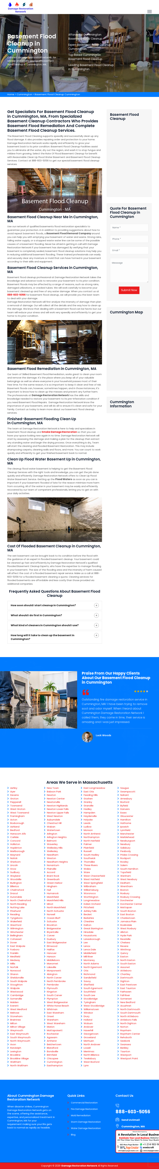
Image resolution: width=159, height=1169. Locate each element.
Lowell (87, 1047)
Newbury (125, 844)
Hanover (52, 953)
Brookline (15, 1054)
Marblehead (127, 837)
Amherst (52, 1040)
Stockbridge (91, 998)
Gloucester (126, 816)
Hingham (52, 886)
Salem (124, 865)
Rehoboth (126, 1037)
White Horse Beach (58, 1005)
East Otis (89, 791)
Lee (86, 942)
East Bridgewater (57, 942)
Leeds (87, 823)
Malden (14, 1002)
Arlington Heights (57, 837)
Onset (50, 1016)
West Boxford (91, 1061)
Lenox (87, 946)
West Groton (17, 809)
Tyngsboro (16, 918)
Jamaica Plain (128, 921)
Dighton (124, 981)
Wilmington (16, 928)
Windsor (88, 1012)
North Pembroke (56, 981)
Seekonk (125, 1040)
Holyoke (88, 819)
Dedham (125, 882)
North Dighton (128, 1023)
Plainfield (89, 847)
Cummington (24, 94)
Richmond (89, 974)
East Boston (127, 914)
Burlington (16, 882)
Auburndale (53, 819)
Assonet (125, 967)
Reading (15, 914)
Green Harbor (54, 882)
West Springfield (93, 882)
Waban (51, 826)
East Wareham (55, 1012)
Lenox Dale (90, 949)
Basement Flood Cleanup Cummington (57, 94)
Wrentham (126, 886)
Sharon (14, 974)
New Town (53, 788)
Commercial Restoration (84, 1102)
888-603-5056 (16, 294)
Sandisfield (90, 977)
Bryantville (53, 932)
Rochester (53, 1033)
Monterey (89, 960)
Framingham (17, 816)
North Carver (54, 977)
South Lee (89, 995)
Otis (86, 970)
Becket (88, 914)
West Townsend (19, 812)
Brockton (52, 925)
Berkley (124, 1047)
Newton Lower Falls (58, 809)
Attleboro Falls (128, 1019)
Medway (15, 960)
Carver (51, 935)
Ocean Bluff (53, 918)
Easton (124, 956)
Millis (12, 963)
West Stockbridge (94, 1005)
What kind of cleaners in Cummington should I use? (45, 625)
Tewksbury (90, 1058)
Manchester (127, 833)
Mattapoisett (55, 1030)
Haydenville (90, 816)
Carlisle (14, 837)
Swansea (125, 1044)
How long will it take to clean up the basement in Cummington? (42, 637)
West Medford (18, 1009)
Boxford (124, 802)
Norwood (15, 970)
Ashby (13, 788)
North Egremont (93, 967)
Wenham (125, 875)
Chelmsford (17, 889)
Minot (50, 904)
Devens (14, 795)
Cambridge (16, 995)
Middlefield (90, 953)
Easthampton (55, 1065)
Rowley (124, 861)
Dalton (87, 925)
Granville (88, 805)
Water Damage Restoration (86, 1128)
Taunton (125, 1051)
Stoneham (16, 1016)
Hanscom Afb (18, 833)
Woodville (15, 879)
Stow (13, 868)
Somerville (16, 998)
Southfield (89, 991)
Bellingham (16, 935)
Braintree (15, 1019)
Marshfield (53, 897)
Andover (88, 1026)
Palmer (88, 844)
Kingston (52, 991)
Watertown (53, 830)
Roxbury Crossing (130, 897)
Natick (13, 858)
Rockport (125, 858)
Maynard (15, 854)
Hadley (88, 809)
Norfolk (14, 967)
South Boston (128, 911)
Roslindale (126, 925)
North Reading (18, 904)
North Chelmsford (20, 900)
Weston (51, 858)
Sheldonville (17, 977)
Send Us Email (130, 1120)
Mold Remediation (81, 1115)
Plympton (52, 998)
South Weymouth (20, 1037)
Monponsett (54, 970)
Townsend (16, 805)
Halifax (51, 949)
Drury (86, 1016)
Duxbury (51, 939)
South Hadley (91, 854)
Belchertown (54, 1044)
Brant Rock (53, 875)
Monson (88, 830)
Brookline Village (19, 1058)
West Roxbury (128, 928)
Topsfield (125, 872)
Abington (52, 974)
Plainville (51, 868)
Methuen (89, 1040)
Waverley (52, 844)
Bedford (15, 830)
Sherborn (15, 861)
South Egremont (93, 988)
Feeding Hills (91, 795)
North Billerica (91, 1054)
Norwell (51, 914)
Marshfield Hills (55, 900)
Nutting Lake (17, 907)
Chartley (125, 974)
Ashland (14, 826)
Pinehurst (15, 911)
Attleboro (126, 970)
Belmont (52, 840)
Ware (87, 872)
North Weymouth (20, 1040)
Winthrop (125, 949)
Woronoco (90, 893)
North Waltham (19, 1065)
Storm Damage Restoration (86, 1121)
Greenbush (53, 879)
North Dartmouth (130, 1009)
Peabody (125, 851)
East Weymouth (19, 1033)
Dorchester (126, 900)
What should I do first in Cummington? (36, 615)
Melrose (14, 1012)
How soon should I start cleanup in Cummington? (43, 605)
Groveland (90, 1037)
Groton (14, 798)
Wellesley (52, 851)
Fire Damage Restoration (84, 1109)
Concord (15, 840)
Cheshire (89, 921)
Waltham (15, 1061)
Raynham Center (130, 1033)
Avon (13, 1044)
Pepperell (15, 802)
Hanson (51, 956)
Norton (124, 1026)
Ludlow (87, 826)
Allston (124, 932)
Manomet (52, 963)
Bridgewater (54, 928)
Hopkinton (16, 847)
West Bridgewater (57, 1002)
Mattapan (126, 907)
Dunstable (16, 897)
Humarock (53, 893)
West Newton (55, 816)
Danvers (125, 809)
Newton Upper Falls (58, 812)
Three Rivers (91, 865)
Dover (13, 942)
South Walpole (18, 981)
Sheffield (89, 984)
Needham (52, 854)
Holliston (15, 844)
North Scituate (55, 911)
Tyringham (90, 1002)
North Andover (92, 1044)
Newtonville (53, 802)
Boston (124, 889)
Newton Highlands (57, 805)
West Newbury (128, 879)
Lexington (15, 1051)
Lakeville (51, 967)
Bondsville (52, 1051)
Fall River (125, 995)
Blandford (52, 1047)
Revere (124, 946)
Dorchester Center (131, 904)
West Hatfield (92, 879)
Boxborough (17, 823)
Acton (13, 819)
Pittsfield (89, 907)
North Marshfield (56, 907)
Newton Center (56, 798)
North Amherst (92, 833)
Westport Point (129, 1058)
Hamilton (125, 819)
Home (10, 94)
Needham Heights (57, 861)
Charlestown (127, 918)
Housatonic (90, 935)
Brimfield (52, 1054)
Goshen (88, 798)
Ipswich (124, 826)
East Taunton (128, 988)
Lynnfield (125, 830)
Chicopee (52, 1058)
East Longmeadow (94, 788)
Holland (88, 1019)
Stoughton (16, 984)
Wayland (15, 875)
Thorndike (89, 861)
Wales (87, 868)
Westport (126, 1054)
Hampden (89, 812)
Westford (15, 925)
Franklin (14, 953)
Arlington (52, 833)
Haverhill (88, 1030)
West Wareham (56, 1023)
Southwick (89, 858)
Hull (49, 889)
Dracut (14, 893)
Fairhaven (125, 991)
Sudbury (15, 872)
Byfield (124, 805)
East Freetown (128, 984)
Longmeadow (92, 900)
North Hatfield (92, 840)
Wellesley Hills (55, 847)
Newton (51, 795)
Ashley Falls (90, 911)
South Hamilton (129, 868)
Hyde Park (126, 935)
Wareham (52, 1019)
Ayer (12, 791)
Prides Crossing (129, 854)
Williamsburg (91, 889)
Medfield (15, 956)
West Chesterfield (94, 875)
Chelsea (125, 942)
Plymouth (52, 988)
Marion (51, 1026)
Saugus (124, 788)
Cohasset (16, 939)
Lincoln (14, 865)
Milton (13, 1023)
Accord (51, 872)
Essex (123, 812)
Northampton (92, 837)
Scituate (52, 921)
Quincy (124, 953)
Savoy (87, 981)
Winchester (16, 932)
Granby (88, 802)
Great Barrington (93, 928)
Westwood (16, 991)
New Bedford (127, 1002)
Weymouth (16, 1030)
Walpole (15, 988)
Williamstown (91, 1009)
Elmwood (52, 946)
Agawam (52, 1037)
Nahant (124, 795)
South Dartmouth (130, 1012)
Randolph (15, 1047)
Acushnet (125, 1005)
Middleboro (53, 960)
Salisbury (125, 847)
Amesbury (126, 798)
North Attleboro (129, 1016)
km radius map (129, 351)
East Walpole (17, 946)
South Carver (54, 995)
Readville (125, 939)
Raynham (125, 1030)
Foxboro (14, 949)
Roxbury (124, 893)
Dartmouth (126, 977)
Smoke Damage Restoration (59, 432)
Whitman (52, 1009)
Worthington (91, 897)
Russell (87, 851)
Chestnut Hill (54, 823)
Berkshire (89, 918)
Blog (73, 1134)
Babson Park (54, 791)
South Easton (128, 963)
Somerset (126, 998)
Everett (14, 1005)
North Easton (127, 960)
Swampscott (127, 791)
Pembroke (53, 984)
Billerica (14, 886)
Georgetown (91, 1033)
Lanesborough (92, 939)
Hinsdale (88, 932)
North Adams (91, 963)
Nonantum (53, 865)
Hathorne (125, 823)
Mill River (88, 956)
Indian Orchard (92, 904)
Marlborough (17, 851)
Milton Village (17, 1026)
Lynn (86, 1065)
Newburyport (127, 840)
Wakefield (16, 921)
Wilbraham (90, 886)
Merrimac (89, 1051)
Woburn (88, 1023)
